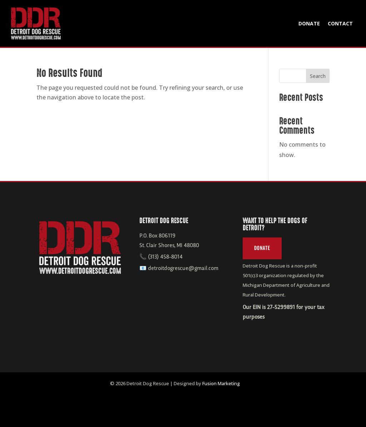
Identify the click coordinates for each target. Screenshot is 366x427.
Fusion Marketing (221, 383)
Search (318, 76)
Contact (340, 23)
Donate (309, 23)
